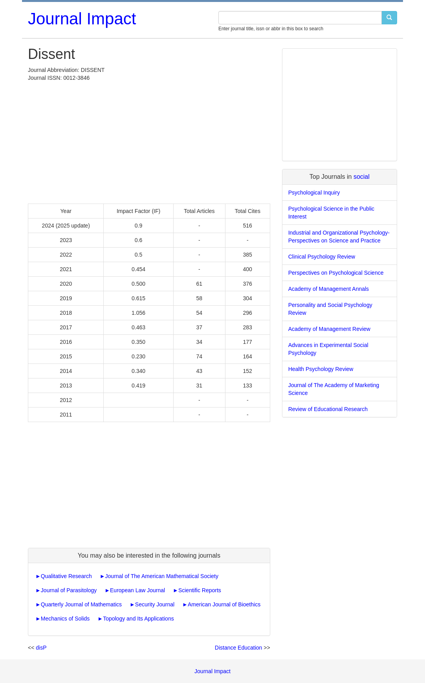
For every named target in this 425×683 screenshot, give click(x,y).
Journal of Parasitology (69, 590)
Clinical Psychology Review (321, 256)
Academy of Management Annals (328, 289)
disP (41, 647)
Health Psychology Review (321, 369)
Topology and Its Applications (138, 618)
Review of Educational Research (328, 409)
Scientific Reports (199, 590)
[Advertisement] (149, 141)
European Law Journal (137, 590)
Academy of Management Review (329, 329)
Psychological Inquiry (314, 192)
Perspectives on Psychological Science (336, 273)
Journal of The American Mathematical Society (161, 576)
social (362, 176)
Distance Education (238, 647)
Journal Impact (82, 18)
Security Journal (154, 604)
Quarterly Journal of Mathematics (81, 604)
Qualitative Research (66, 576)
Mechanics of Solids (65, 618)
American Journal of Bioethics (224, 604)
